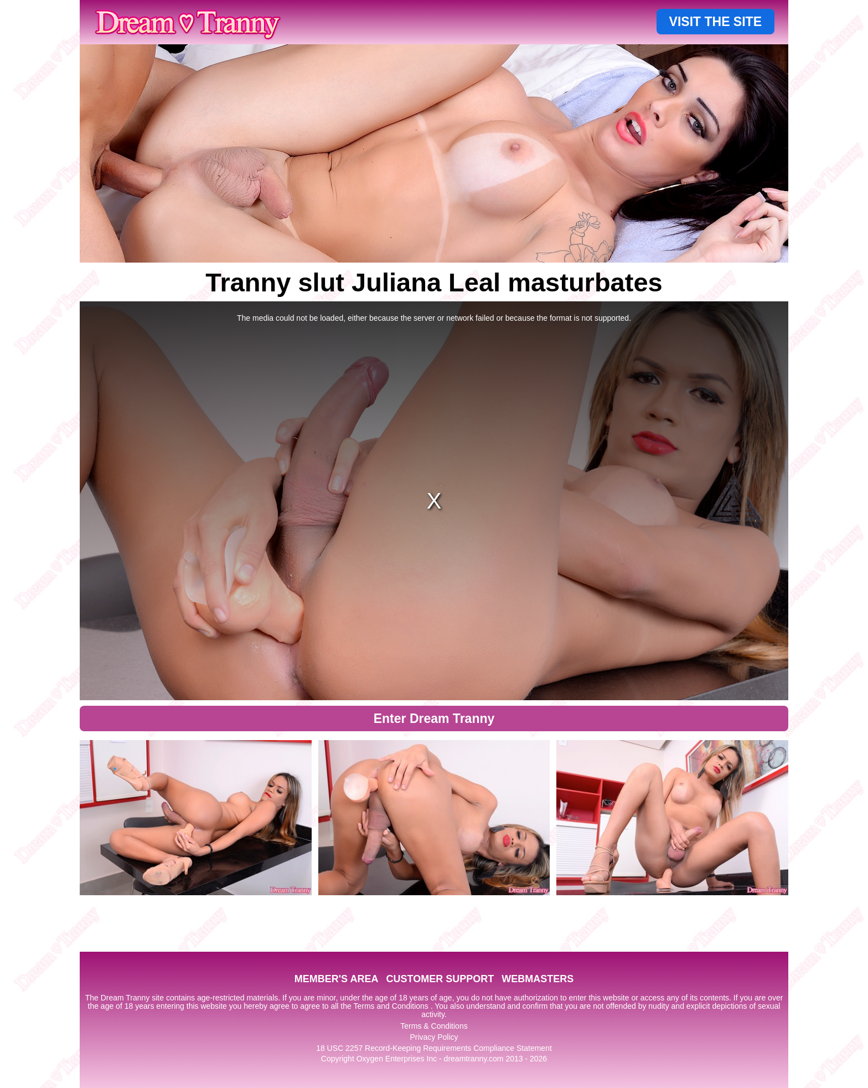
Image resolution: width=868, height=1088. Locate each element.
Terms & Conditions (433, 1026)
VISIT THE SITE (715, 21)
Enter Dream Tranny (434, 718)
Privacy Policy (434, 1037)
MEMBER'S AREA (336, 979)
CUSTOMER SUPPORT (440, 979)
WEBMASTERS (538, 979)
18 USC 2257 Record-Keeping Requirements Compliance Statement (434, 1048)
